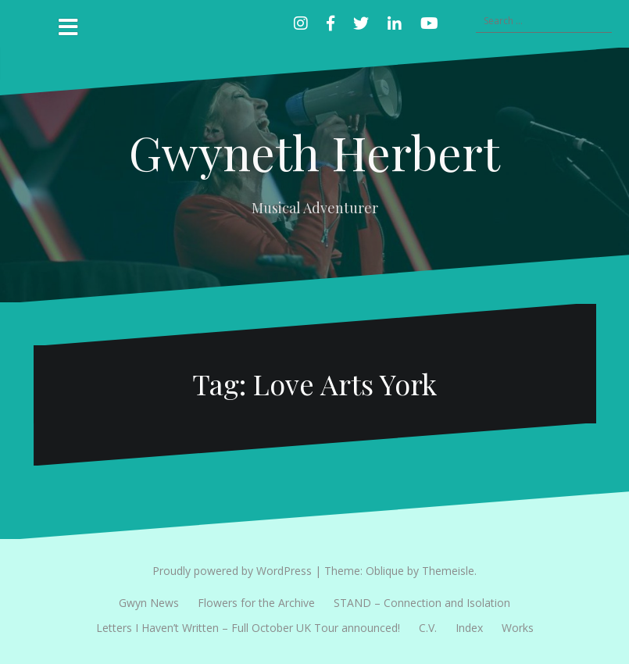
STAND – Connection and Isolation (422, 602)
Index (469, 627)
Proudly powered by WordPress (232, 570)
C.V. (428, 627)
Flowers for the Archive (256, 602)
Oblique (385, 570)
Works (518, 627)
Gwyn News (149, 602)
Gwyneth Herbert (314, 151)
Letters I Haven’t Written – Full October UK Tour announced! (248, 627)
